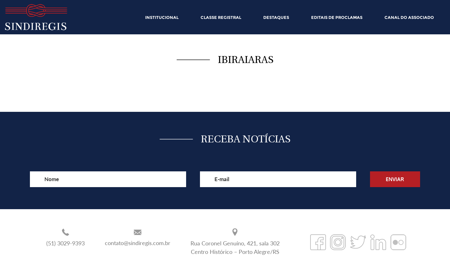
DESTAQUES (276, 17)
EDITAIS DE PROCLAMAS (336, 17)
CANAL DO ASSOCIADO (409, 17)
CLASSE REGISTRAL (221, 17)
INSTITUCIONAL (162, 17)
